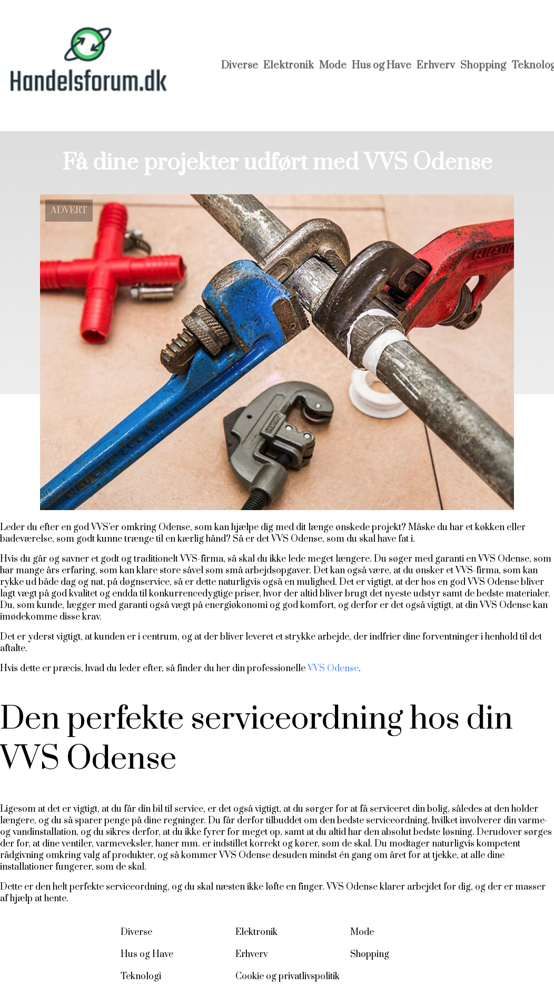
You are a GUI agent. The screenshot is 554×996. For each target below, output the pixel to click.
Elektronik (288, 65)
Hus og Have (381, 65)
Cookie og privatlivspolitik (287, 976)
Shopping (483, 65)
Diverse (239, 65)
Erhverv (436, 65)
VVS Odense (333, 668)
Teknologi (141, 976)
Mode (333, 65)
